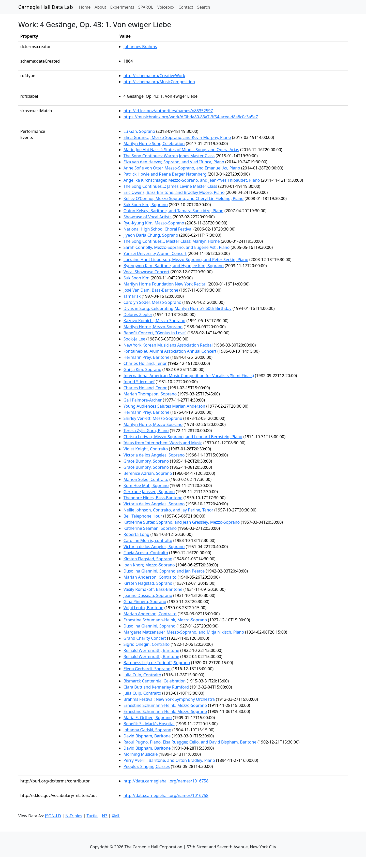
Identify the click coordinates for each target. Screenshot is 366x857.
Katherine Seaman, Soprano (150, 528)
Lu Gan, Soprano (139, 131)
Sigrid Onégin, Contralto (147, 644)
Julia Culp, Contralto (142, 675)
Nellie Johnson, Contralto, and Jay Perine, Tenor (168, 510)
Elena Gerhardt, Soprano (147, 669)
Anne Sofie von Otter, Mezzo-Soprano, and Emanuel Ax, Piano (182, 168)
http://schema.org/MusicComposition (159, 81)
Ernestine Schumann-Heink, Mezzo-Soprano (165, 620)
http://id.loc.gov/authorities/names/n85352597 (168, 110)
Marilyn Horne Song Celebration (154, 143)
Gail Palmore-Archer (143, 400)
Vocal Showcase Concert (147, 272)
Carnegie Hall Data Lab (45, 7)
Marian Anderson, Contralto (150, 577)
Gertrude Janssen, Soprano (149, 491)
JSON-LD (53, 816)
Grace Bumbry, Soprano (146, 461)
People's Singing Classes (147, 766)
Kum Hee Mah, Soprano (146, 485)
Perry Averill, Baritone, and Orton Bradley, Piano (169, 760)
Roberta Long (136, 534)
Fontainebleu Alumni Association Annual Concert (170, 351)
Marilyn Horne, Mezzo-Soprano (153, 327)
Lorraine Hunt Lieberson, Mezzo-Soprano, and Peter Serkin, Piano (186, 259)
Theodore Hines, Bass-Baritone (153, 498)
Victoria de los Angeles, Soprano (154, 455)
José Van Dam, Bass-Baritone (151, 290)
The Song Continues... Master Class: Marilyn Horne (172, 241)
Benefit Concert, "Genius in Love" (155, 333)
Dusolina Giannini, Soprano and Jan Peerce (164, 571)
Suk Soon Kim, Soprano (146, 204)
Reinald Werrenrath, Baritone (151, 650)
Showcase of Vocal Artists (148, 217)
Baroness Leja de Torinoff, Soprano (157, 662)
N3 (104, 816)
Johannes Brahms (140, 46)
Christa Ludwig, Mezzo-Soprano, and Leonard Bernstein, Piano (183, 436)
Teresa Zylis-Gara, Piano (146, 430)
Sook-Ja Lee (134, 339)
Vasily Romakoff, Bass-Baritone (153, 589)
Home (86, 7)
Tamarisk (132, 296)
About (100, 7)
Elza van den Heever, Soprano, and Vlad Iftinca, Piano (174, 162)
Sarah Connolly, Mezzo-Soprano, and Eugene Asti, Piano (177, 247)
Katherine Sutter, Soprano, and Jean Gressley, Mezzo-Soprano (182, 522)
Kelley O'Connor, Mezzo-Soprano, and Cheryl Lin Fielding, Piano (183, 198)
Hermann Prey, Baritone (146, 357)
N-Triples (73, 816)
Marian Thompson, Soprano (150, 394)
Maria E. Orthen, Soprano (148, 717)
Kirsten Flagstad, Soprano (148, 559)
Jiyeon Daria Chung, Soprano (151, 235)
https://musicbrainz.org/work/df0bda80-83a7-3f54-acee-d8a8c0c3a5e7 (191, 117)
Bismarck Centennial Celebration (155, 681)
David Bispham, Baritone (147, 736)
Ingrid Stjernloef (139, 381)
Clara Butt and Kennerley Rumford (156, 687)
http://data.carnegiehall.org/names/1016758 (166, 781)
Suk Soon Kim (137, 278)
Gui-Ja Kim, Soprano (142, 369)
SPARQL (145, 7)
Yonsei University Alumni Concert (155, 253)
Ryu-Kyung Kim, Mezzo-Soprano (154, 223)
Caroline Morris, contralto (148, 540)
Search (203, 7)
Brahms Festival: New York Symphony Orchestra (169, 699)
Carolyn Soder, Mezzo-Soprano (152, 302)
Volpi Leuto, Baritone (143, 607)
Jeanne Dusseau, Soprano (148, 595)
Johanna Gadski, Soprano (147, 730)
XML (116, 816)
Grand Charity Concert (145, 638)
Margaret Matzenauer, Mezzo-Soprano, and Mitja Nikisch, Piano (184, 632)
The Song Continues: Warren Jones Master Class (169, 156)
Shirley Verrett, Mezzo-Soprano (153, 418)
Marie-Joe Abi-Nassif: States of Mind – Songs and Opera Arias (181, 149)
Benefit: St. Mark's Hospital (149, 723)
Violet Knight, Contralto (146, 449)
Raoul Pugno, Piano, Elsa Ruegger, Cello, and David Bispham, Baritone (190, 742)
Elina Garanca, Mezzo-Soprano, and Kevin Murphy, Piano (177, 137)
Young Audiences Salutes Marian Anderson (164, 406)
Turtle (92, 816)
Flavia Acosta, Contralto (146, 552)
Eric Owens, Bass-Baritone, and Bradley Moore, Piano (174, 192)
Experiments (122, 7)
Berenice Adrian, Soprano (148, 473)
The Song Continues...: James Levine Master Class (170, 186)
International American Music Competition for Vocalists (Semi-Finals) (189, 375)
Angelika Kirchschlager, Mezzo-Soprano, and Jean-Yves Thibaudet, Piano (192, 180)
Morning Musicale (141, 754)
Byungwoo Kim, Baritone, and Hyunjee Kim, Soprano (174, 265)
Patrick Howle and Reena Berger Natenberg (165, 174)
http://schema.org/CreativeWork (154, 75)
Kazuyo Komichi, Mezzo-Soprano (155, 320)
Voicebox (165, 7)
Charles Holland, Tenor (145, 363)
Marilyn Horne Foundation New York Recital (165, 284)
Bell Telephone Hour (143, 516)
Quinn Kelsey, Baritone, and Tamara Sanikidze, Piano (173, 210)
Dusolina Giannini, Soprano (149, 626)
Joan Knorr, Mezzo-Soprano (149, 565)
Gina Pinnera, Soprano (145, 601)
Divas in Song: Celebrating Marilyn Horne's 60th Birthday (178, 308)
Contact (185, 7)
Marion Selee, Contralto (146, 479)
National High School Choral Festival (158, 229)
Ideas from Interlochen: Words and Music (163, 443)
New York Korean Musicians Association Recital (168, 345)
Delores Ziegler (138, 314)
